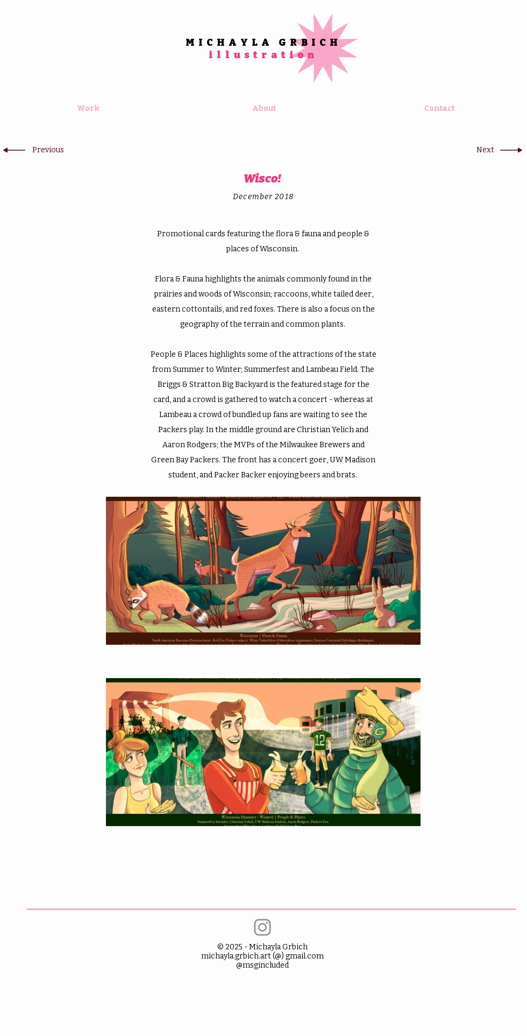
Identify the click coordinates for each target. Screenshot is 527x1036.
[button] (47, 150)
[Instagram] (262, 927)
